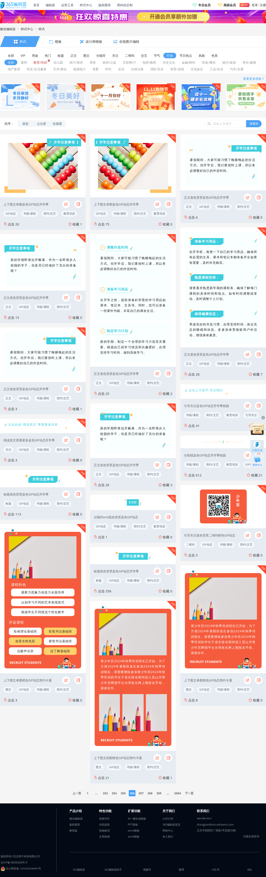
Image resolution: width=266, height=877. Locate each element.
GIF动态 (11, 213)
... (96, 793)
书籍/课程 (29, 213)
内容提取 (104, 824)
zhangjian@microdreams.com (215, 824)
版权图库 (104, 5)
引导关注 (251, 415)
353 (105, 793)
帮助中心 (167, 830)
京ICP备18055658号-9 (14, 862)
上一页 (76, 793)
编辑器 (50, 5)
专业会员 (204, 5)
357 (141, 793)
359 (158, 793)
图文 (8, 689)
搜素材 (254, 123)
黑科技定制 (125, 5)
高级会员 (229, 5)
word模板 (134, 830)
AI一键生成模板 (137, 818)
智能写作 (104, 818)
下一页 (189, 793)
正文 (8, 307)
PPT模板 (133, 824)
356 (132, 793)
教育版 (73, 830)
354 (114, 793)
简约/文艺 (49, 213)
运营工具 (67, 5)
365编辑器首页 (171, 824)
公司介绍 (167, 818)
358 (150, 793)
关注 (8, 450)
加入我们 (167, 836)
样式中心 (86, 5)
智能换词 (104, 830)
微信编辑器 (8, 29)
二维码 (190, 544)
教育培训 (69, 213)
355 (123, 793)
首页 (36, 5)
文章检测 (104, 836)
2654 (177, 793)
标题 (8, 503)
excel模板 (134, 836)
